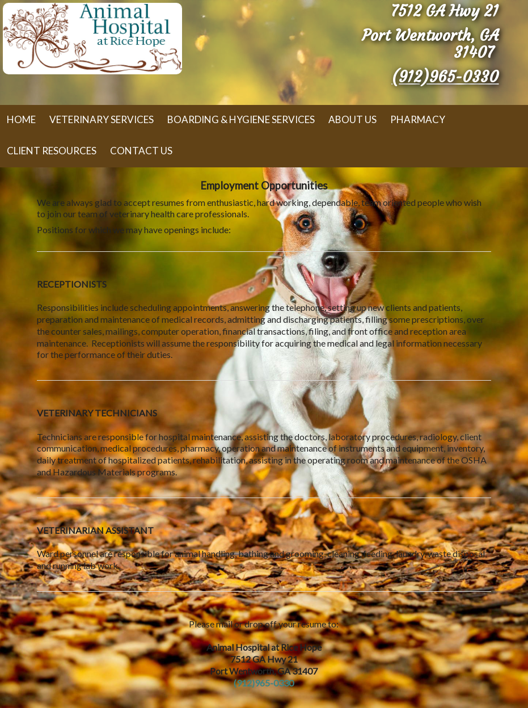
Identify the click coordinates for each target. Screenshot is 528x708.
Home (21, 119)
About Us (352, 119)
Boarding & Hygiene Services (241, 119)
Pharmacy (417, 119)
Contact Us (141, 151)
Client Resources (51, 151)
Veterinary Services (101, 119)
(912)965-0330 (445, 77)
